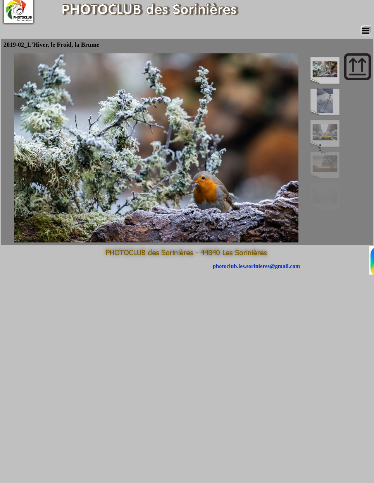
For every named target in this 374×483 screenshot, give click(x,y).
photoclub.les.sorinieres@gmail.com (256, 266)
